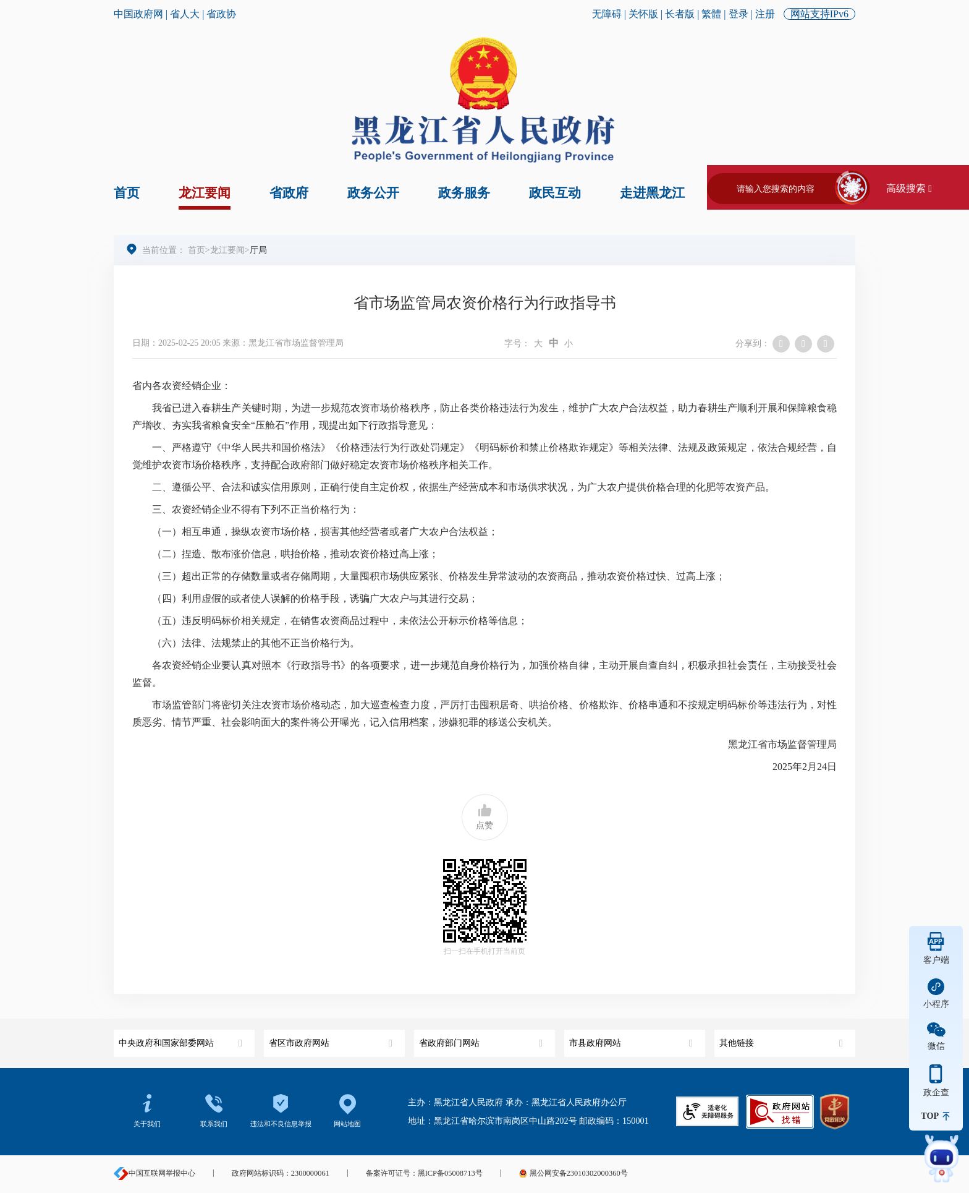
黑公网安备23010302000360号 (572, 1173)
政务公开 (373, 193)
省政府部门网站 (482, 1039)
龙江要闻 (205, 193)
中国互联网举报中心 (154, 1173)
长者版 (680, 14)
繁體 (711, 14)
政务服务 (464, 193)
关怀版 (643, 14)
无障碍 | (610, 14)
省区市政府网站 (332, 1039)
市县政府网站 (632, 1039)
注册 (765, 14)
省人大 (185, 14)
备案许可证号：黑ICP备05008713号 (424, 1173)
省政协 (221, 14)
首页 (127, 193)
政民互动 (555, 193)
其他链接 (782, 1039)
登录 (738, 14)
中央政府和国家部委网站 (182, 1039)
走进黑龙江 (652, 193)
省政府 (288, 193)
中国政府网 (138, 14)
